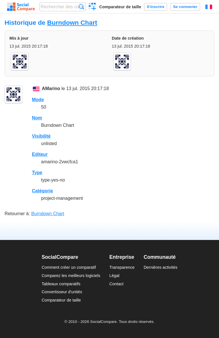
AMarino (51, 88)
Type (37, 172)
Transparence (121, 267)
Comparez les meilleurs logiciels (71, 275)
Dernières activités (160, 267)
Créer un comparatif (92, 7)
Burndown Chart (72, 22)
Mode (38, 99)
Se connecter (185, 7)
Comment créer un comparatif (69, 267)
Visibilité (41, 136)
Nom (37, 117)
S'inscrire (155, 7)
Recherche (81, 6)
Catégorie (42, 190)
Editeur (40, 154)
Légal (114, 275)
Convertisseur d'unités (62, 292)
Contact (116, 284)
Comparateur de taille (120, 7)
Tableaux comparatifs (61, 284)
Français (208, 7)
